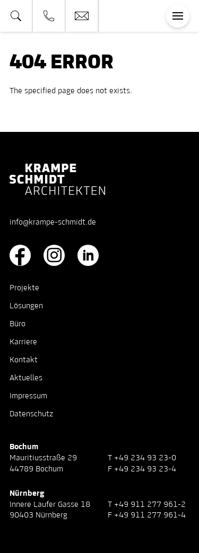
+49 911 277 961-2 (150, 505)
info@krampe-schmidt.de (53, 222)
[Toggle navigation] (177, 16)
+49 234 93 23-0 (145, 458)
